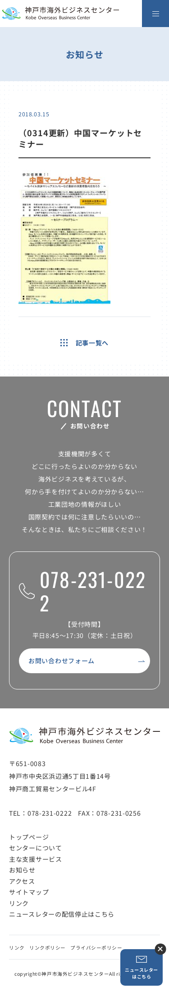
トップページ (29, 836)
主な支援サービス (35, 858)
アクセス (22, 881)
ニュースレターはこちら (141, 967)
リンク (19, 903)
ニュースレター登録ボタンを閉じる (160, 949)
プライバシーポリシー (96, 947)
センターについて (35, 847)
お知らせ (22, 869)
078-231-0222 (82, 591)
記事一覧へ (84, 342)
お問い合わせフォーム (61, 660)
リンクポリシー (47, 947)
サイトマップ (29, 891)
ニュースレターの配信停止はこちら (61, 914)
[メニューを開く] (155, 13)
